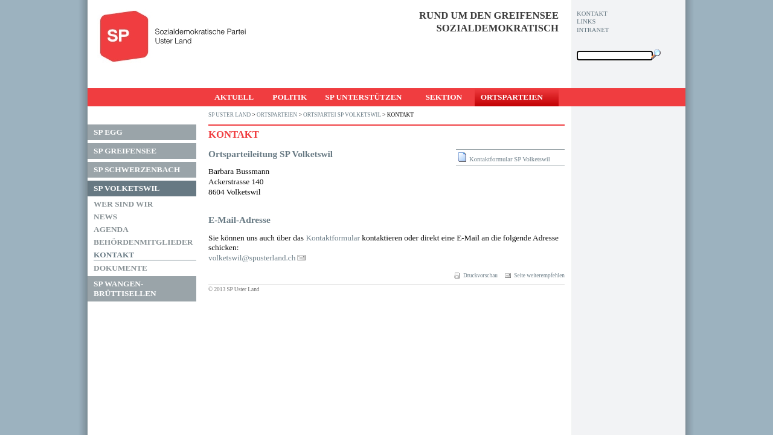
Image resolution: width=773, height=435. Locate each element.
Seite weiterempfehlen (535, 275)
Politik (289, 97)
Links (586, 21)
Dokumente (120, 267)
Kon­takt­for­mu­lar (333, 237)
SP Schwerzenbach (137, 169)
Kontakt (114, 254)
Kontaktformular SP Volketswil (509, 159)
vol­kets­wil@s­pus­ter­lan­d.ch (251, 257)
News (105, 216)
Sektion (443, 97)
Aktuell (234, 97)
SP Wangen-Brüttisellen (125, 288)
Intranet (593, 30)
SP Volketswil (127, 188)
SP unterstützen (363, 97)
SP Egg (108, 132)
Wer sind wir (123, 203)
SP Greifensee (125, 150)
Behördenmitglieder (143, 241)
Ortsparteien (512, 97)
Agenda (111, 229)
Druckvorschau (476, 275)
